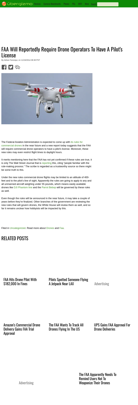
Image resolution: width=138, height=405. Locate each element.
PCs (73, 3)
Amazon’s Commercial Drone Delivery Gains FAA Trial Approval (22, 329)
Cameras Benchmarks (52, 3)
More (87, 3)
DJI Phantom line (23, 187)
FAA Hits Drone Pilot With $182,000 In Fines (20, 281)
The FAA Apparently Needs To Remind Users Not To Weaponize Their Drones (97, 378)
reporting (46, 163)
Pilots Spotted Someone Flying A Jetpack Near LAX (68, 281)
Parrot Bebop (49, 187)
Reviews (37, 3)
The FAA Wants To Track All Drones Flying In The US (66, 327)
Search (94, 4)
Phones (66, 3)
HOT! (80, 3)
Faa (62, 228)
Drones (50, 228)
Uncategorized (17, 228)
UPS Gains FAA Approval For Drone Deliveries (112, 327)
